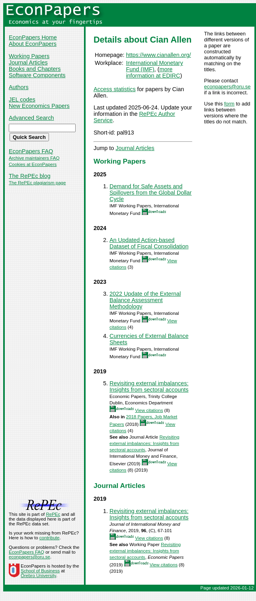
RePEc (53, 514)
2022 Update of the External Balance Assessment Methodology (145, 300)
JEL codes (22, 99)
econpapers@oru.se (227, 87)
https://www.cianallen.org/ (158, 55)
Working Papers (29, 56)
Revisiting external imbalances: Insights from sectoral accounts (148, 386)
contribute (49, 537)
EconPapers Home (33, 37)
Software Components (37, 75)
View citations (149, 410)
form (229, 104)
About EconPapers (33, 44)
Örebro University (38, 575)
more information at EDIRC (153, 72)
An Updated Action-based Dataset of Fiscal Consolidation (148, 243)
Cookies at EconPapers (33, 164)
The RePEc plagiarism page (37, 182)
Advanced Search (31, 118)
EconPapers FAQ (31, 151)
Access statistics (115, 89)
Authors (19, 87)
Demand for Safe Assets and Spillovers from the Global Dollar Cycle (150, 192)
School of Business (40, 570)
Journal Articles (28, 62)
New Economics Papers (39, 106)
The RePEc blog (30, 176)
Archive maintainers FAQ (34, 158)
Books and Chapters (35, 69)
